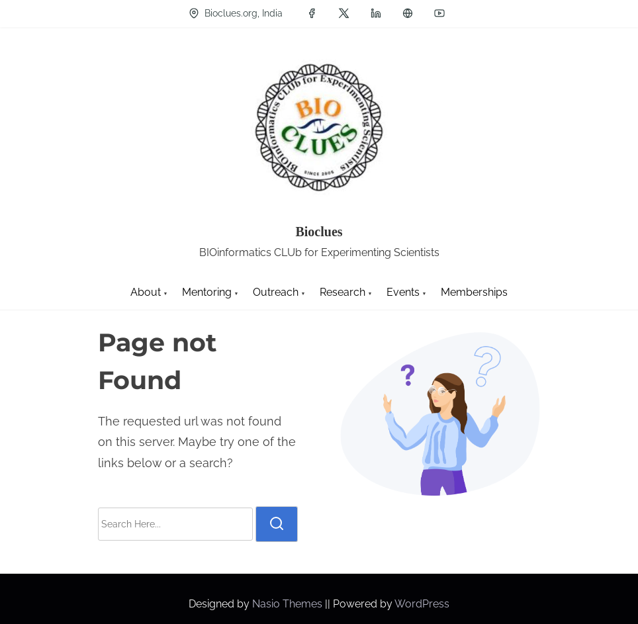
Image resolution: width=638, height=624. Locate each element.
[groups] (407, 13)
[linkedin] (376, 13)
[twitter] (343, 13)
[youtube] (439, 13)
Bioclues (318, 231)
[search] (276, 524)
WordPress (421, 604)
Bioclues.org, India (236, 13)
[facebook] (311, 13)
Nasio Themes (288, 604)
